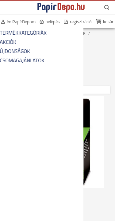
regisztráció (81, 22)
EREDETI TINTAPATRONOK (26, 43)
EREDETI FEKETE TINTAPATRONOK (33, 48)
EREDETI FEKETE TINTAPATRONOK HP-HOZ (41, 53)
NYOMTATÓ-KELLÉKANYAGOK (59, 34)
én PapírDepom (21, 22)
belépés (52, 22)
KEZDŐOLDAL (15, 34)
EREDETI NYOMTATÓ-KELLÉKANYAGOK (37, 39)
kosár (108, 22)
